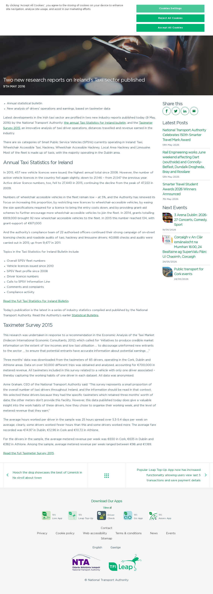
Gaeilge (116, 547)
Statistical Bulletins (85, 315)
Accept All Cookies (170, 28)
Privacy (42, 533)
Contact (106, 528)
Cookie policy (65, 533)
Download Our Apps (106, 505)
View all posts (106, 475)
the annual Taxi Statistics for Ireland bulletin (95, 123)
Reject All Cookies (170, 18)
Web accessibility (95, 533)
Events (171, 533)
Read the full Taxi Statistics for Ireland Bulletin (36, 301)
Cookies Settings (170, 8)
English (97, 547)
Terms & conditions (128, 533)
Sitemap (106, 538)
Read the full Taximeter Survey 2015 (28, 453)
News (154, 533)
